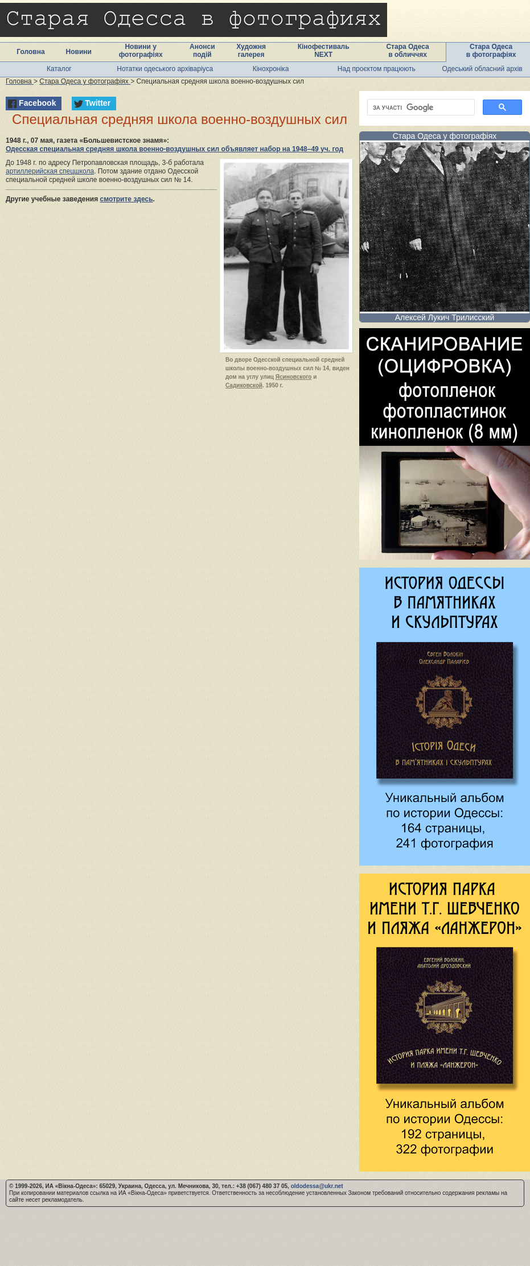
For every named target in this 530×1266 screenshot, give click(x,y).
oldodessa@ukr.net (317, 1186)
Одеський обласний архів (482, 69)
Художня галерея (251, 51)
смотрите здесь (126, 199)
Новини (79, 52)
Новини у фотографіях (141, 51)
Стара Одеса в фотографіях (491, 51)
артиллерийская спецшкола (50, 171)
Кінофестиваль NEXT (324, 51)
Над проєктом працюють (377, 69)
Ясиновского (294, 377)
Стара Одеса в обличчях (407, 51)
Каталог (59, 69)
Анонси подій (202, 51)
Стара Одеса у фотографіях (445, 135)
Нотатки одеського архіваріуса (165, 69)
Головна (30, 52)
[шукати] (420, 107)
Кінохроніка (271, 69)
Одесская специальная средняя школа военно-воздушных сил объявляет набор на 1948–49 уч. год (174, 149)
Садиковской (243, 385)
